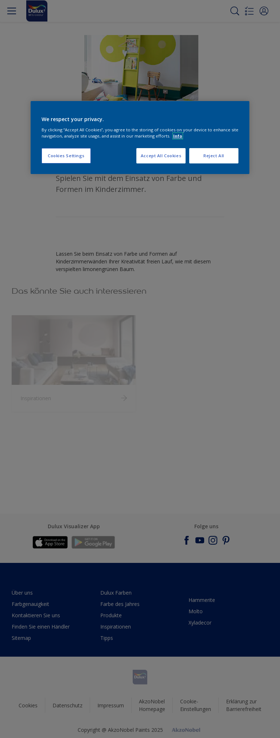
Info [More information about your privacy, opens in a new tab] (177, 136)
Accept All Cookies (161, 155)
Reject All (213, 155)
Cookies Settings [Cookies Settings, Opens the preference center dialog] (66, 155)
